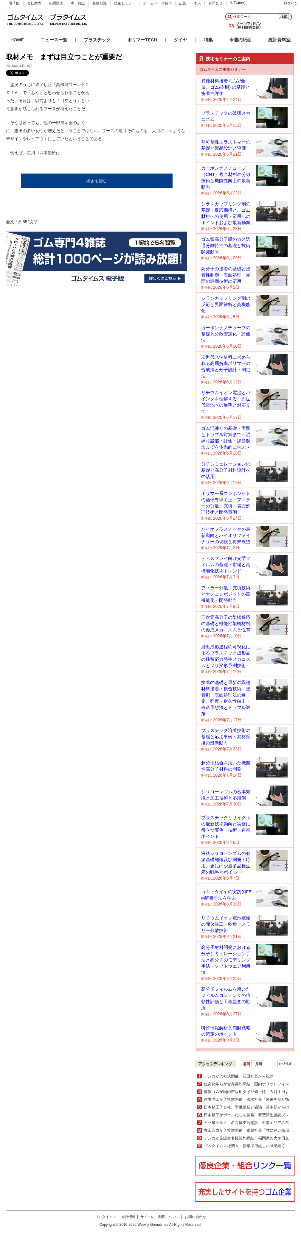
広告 (182, 3)
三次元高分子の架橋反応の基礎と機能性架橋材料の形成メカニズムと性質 (225, 623)
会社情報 (128, 1217)
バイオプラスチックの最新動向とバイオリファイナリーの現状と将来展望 (225, 535)
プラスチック (97, 39)
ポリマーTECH (142, 39)
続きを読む (96, 180)
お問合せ (215, 3)
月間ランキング (258, 1064)
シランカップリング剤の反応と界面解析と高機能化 (225, 304)
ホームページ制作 (157, 3)
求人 (197, 3)
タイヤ (180, 39)
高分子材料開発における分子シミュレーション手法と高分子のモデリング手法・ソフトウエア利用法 (225, 960)
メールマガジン (244, 25)
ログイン (291, 3)
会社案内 (34, 3)
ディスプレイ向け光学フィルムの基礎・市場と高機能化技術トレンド (225, 564)
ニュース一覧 (54, 39)
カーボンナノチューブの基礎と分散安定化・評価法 (225, 334)
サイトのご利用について (160, 1217)
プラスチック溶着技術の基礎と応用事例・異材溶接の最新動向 (225, 736)
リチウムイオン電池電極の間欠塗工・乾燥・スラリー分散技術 (225, 924)
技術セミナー (125, 3)
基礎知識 (99, 3)
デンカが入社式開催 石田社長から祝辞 (239, 1076)
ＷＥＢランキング (284, 1064)
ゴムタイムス (105, 1217)
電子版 (14, 3)
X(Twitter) (237, 3)
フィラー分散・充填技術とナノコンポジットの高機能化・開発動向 (225, 594)
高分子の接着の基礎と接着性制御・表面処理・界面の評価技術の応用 (225, 275)
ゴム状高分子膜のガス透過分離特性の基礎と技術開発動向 (225, 245)
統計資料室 (279, 39)
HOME (17, 39)
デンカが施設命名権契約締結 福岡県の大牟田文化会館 (252, 1138)
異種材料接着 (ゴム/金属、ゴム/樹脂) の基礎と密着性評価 (225, 87)
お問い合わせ (195, 1217)
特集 (208, 39)
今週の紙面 (240, 39)
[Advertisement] (120, 99)
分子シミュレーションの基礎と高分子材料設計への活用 (225, 470)
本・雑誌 (78, 3)
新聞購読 (56, 3)
